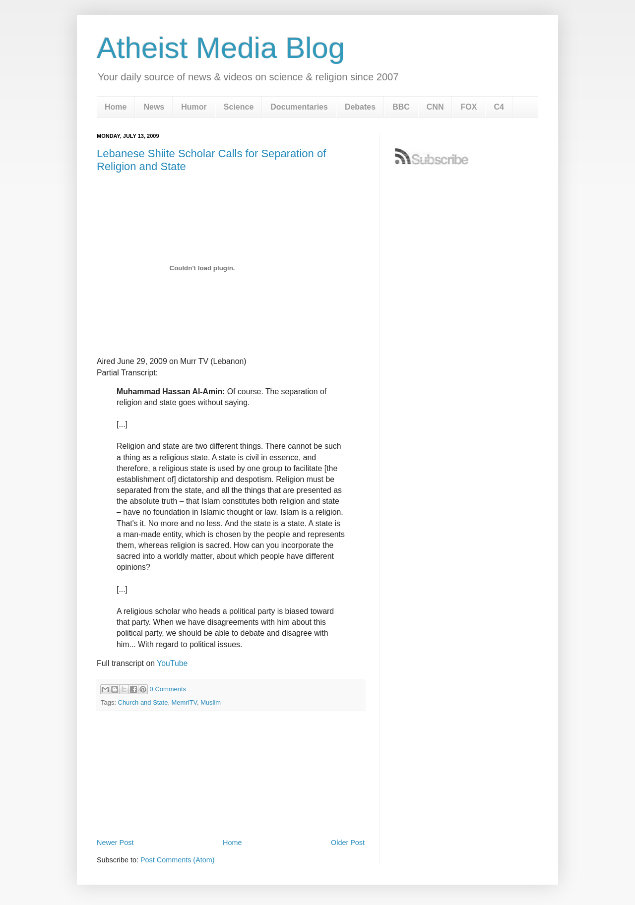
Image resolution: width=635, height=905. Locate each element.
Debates (360, 107)
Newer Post (115, 842)
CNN (435, 107)
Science (239, 107)
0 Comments (168, 689)
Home (116, 107)
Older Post (348, 842)
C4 (499, 107)
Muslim (210, 702)
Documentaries (299, 107)
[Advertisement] (231, 808)
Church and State (143, 702)
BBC (401, 107)
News (153, 107)
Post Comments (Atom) (177, 860)
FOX (468, 107)
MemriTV (184, 702)
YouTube (172, 663)
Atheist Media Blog (221, 47)
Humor (194, 107)
